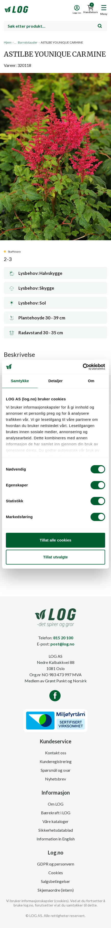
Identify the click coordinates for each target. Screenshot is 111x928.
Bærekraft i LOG (55, 812)
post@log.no (62, 643)
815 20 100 (63, 637)
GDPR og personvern (55, 863)
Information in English (56, 838)
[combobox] (55, 26)
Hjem (8, 42)
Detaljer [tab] (55, 381)
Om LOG (55, 803)
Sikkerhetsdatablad (55, 830)
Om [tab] (91, 381)
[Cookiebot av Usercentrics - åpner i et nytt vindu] (82, 366)
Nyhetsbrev (55, 778)
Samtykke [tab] (20, 381)
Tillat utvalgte (55, 557)
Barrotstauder (28, 42)
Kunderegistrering (56, 761)
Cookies (55, 872)
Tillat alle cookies (55, 540)
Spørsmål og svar (56, 770)
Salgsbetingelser (55, 881)
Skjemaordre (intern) (56, 890)
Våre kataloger (55, 821)
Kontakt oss (55, 752)
